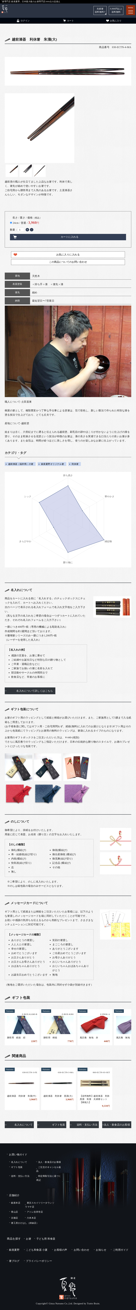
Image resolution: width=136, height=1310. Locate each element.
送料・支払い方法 (87, 1124)
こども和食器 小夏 (36, 1249)
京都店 (14, 1218)
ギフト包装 (58, 1124)
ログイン (23, 21)
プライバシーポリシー (39, 1261)
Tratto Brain (93, 1303)
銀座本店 (15, 1203)
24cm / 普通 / (25, 222)
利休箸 (75, 464)
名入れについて (23, 1124)
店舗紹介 (14, 1195)
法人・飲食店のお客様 (117, 1124)
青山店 (14, 1212)
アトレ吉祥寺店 (35, 1212)
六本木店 (31, 1218)
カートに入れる (69, 236)
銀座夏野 (14, 1249)
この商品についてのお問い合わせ (68, 262)
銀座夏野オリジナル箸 (52, 464)
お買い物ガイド (18, 1154)
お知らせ (101, 1249)
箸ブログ (14, 1261)
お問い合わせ (81, 1249)
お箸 (28, 1238)
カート (68, 21)
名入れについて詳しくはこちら (34, 690)
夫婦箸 (100, 10)
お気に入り (113, 21)
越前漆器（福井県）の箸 (20, 464)
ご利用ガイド (121, 1249)
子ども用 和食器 (45, 1238)
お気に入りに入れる (68, 254)
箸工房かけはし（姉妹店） (25, 1223)
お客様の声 (60, 1249)
